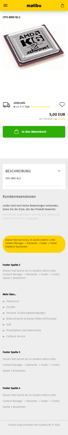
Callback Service (15, 336)
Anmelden (32, 218)
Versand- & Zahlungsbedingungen (25, 312)
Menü (5, 5)
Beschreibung (18, 171)
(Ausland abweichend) (40, 107)
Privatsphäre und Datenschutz (23, 330)
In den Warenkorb (30, 131)
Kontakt (10, 307)
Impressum (12, 301)
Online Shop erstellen (21, 424)
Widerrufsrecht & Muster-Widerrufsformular (31, 318)
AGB (8, 324)
